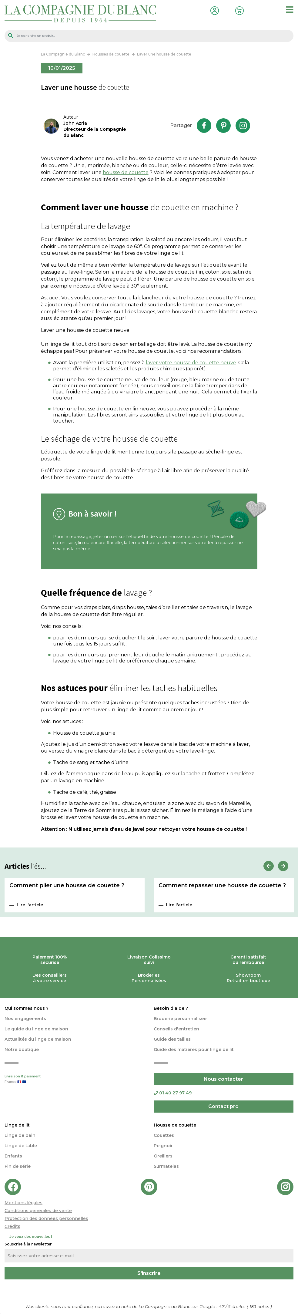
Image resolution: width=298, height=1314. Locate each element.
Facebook (204, 125)
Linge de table (21, 1145)
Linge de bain (20, 1135)
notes (259, 1306)
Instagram (243, 125)
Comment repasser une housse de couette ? (222, 886)
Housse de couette (175, 1125)
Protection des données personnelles (46, 1218)
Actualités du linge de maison (38, 1039)
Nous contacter (223, 1079)
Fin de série (18, 1166)
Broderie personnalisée (180, 1018)
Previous (268, 866)
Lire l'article (30, 905)
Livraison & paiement (75, 1079)
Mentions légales (23, 1202)
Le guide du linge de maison (36, 1029)
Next (283, 866)
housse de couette (126, 172)
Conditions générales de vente (38, 1210)
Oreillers (163, 1156)
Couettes (164, 1135)
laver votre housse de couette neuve (191, 363)
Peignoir (163, 1145)
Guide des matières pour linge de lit (194, 1049)
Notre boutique (22, 1049)
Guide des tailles (172, 1039)
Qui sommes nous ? (27, 1008)
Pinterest (223, 125)
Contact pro (223, 1106)
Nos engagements (25, 1018)
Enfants (13, 1156)
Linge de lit (17, 1125)
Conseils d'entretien (176, 1029)
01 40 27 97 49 (173, 1093)
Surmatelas (166, 1166)
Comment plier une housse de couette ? (66, 886)
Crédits (12, 1226)
